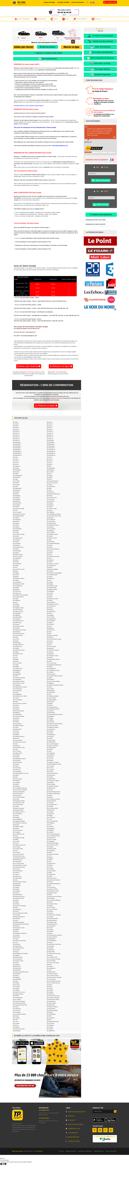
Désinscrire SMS (72, 1138)
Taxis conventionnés (47, 60)
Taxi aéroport (72, 1134)
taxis (68, 69)
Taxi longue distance (100, 70)
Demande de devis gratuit (95, 225)
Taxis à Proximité (23, 19)
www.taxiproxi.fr (31, 333)
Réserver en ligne (71, 48)
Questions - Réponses (85, 1152)
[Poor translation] (4, 1165)
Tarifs (57, 19)
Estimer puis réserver (23, 48)
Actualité (70, 1121)
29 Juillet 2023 (44, 1119)
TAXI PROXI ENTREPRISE (100, 54)
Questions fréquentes (100, 76)
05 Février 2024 (44, 1111)
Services (105, 19)
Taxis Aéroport (86, 19)
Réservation (42, 19)
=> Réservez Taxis (110, 2)
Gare (69, 19)
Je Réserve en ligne (61, 367)
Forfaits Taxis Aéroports (47, 48)
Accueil (61, 1152)
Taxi (43, 101)
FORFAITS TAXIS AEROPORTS (101, 216)
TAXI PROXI (39, 1152)
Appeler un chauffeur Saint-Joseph (47, 54)
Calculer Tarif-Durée (74, 1125)
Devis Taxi (70, 1117)
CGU (25, 1152)
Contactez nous (73, 1142)
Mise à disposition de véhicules (100, 59)
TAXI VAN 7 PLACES (100, 65)
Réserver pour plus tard (95, 221)
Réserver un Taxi (73, 1129)
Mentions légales (18, 1152)
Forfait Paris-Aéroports (76, 1113)
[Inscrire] (115, 1112)
